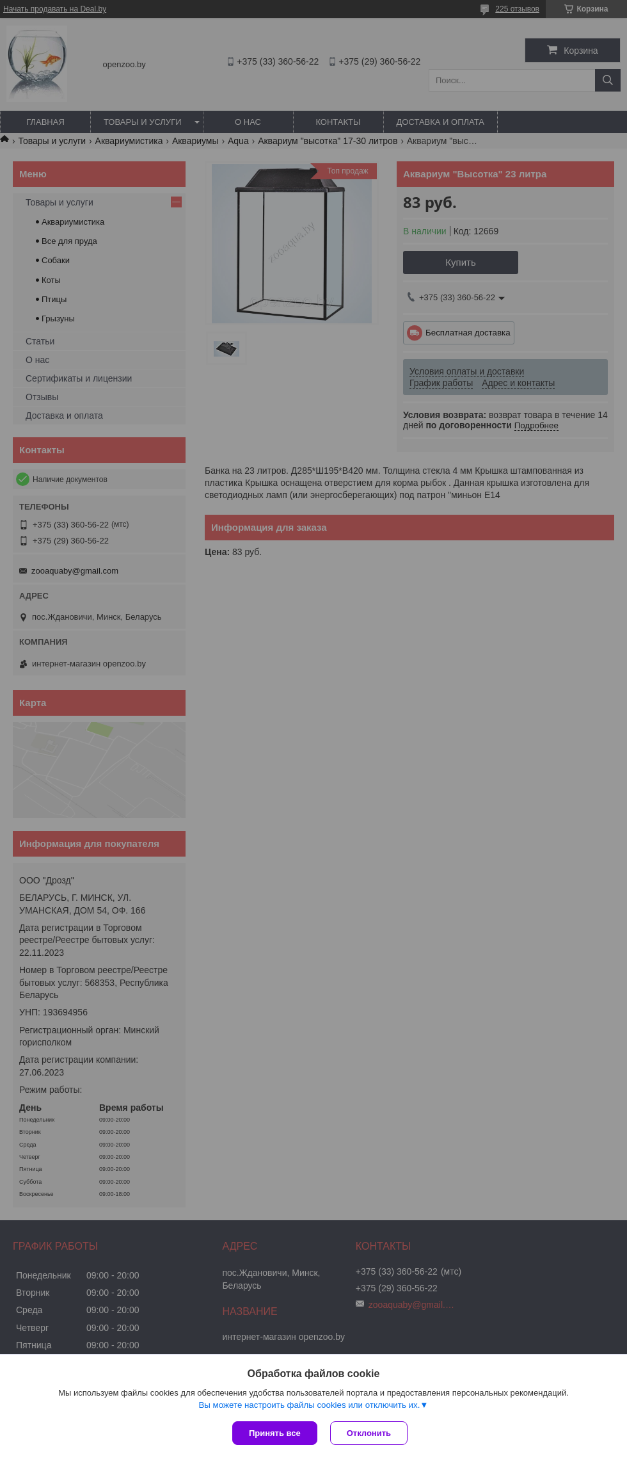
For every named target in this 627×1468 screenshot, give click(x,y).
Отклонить (369, 1433)
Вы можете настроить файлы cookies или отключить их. (309, 1405)
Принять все (275, 1433)
